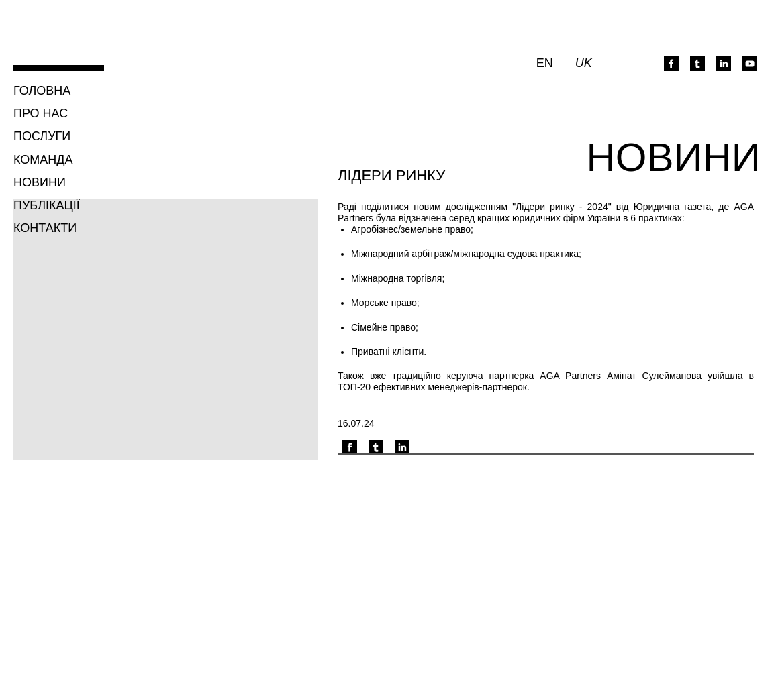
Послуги (41, 136)
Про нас (40, 113)
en (544, 63)
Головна (41, 90)
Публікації (46, 205)
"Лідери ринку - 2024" (562, 206)
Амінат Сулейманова (654, 375)
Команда (42, 159)
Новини (39, 182)
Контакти (45, 228)
